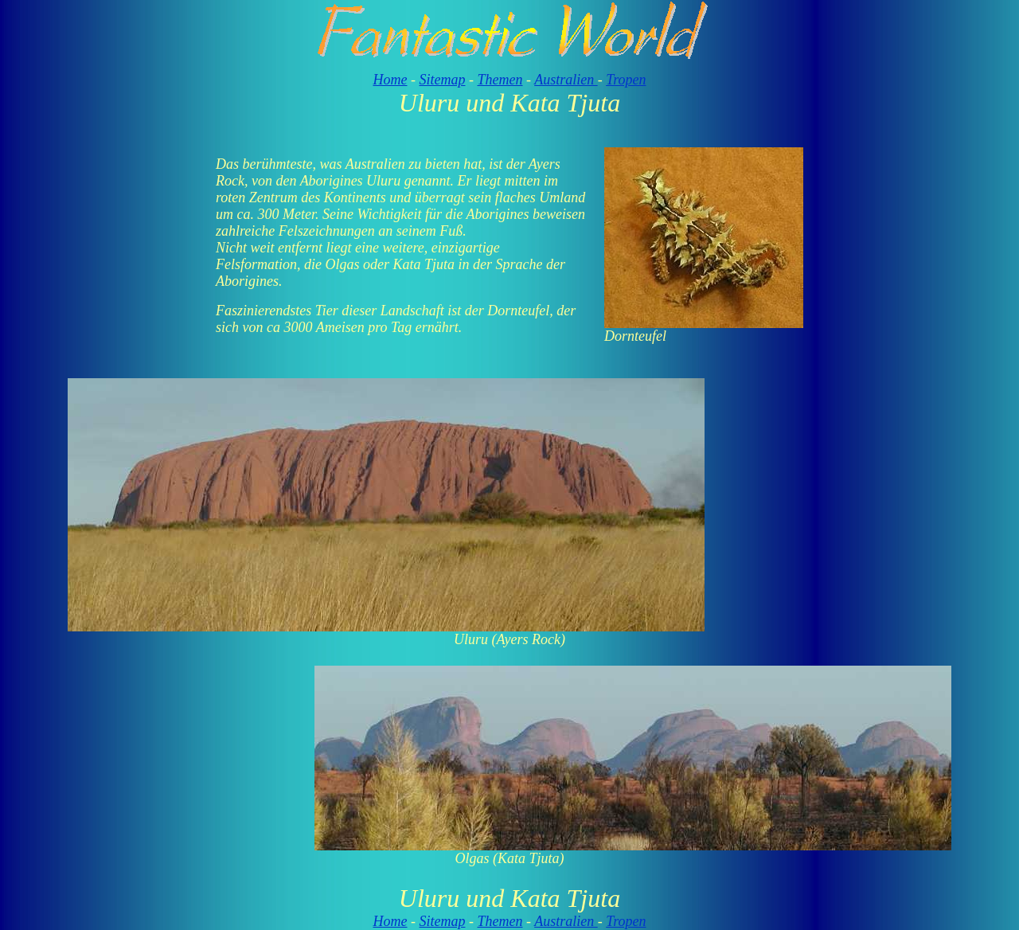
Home (390, 80)
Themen (499, 80)
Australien (566, 80)
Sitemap (442, 80)
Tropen (626, 80)
